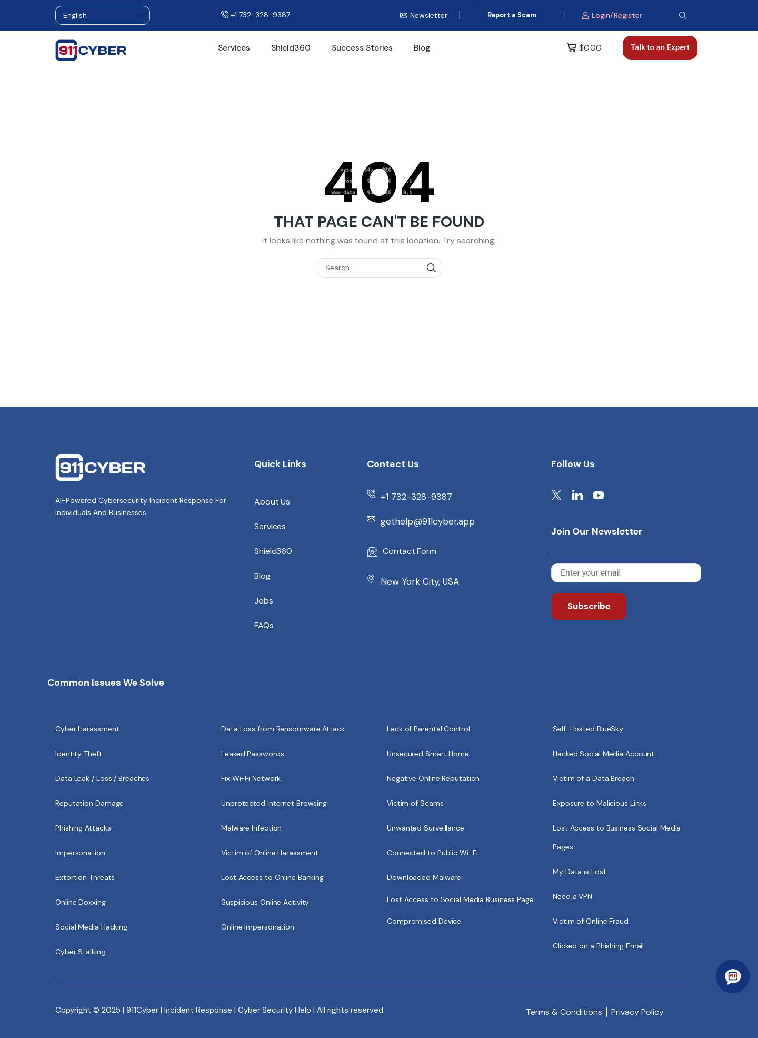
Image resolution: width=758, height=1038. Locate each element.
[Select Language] (102, 15)
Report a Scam (511, 15)
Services (234, 48)
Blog (422, 48)
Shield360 (291, 48)
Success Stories (362, 48)
